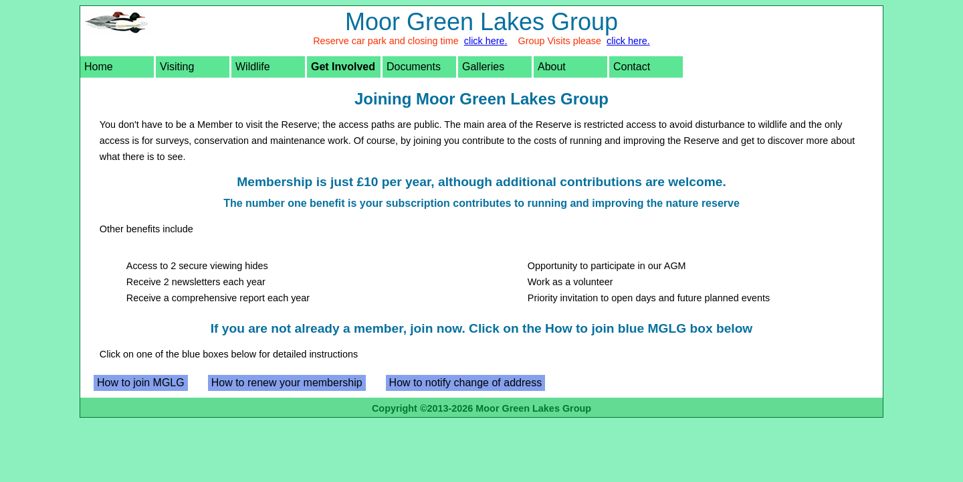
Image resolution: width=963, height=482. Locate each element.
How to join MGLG (141, 382)
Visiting (177, 66)
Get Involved (343, 66)
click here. (486, 40)
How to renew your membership (286, 382)
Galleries (483, 66)
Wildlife (252, 66)
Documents (414, 66)
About (552, 66)
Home (98, 66)
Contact (631, 66)
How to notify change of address (465, 382)
